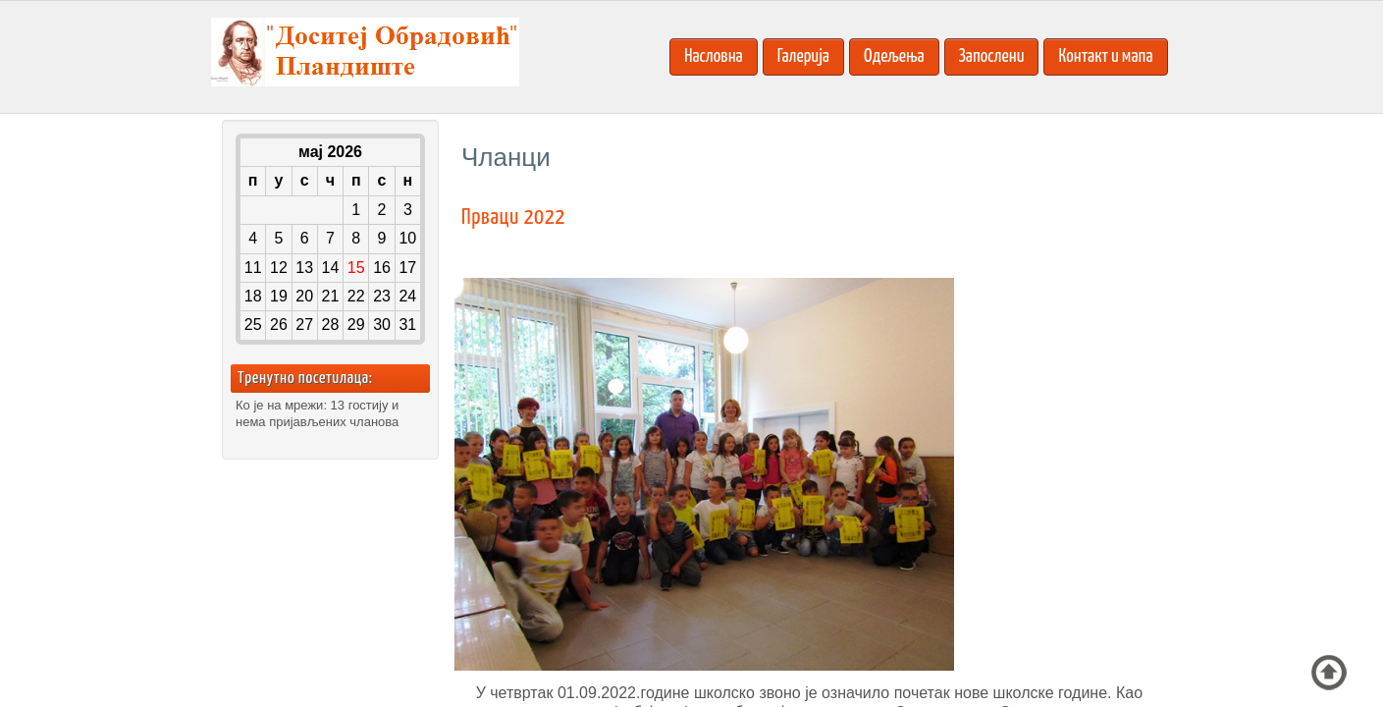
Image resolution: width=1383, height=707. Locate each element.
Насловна (713, 56)
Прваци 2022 (513, 217)
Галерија (803, 56)
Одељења (894, 56)
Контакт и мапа (1105, 56)
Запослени (992, 56)
